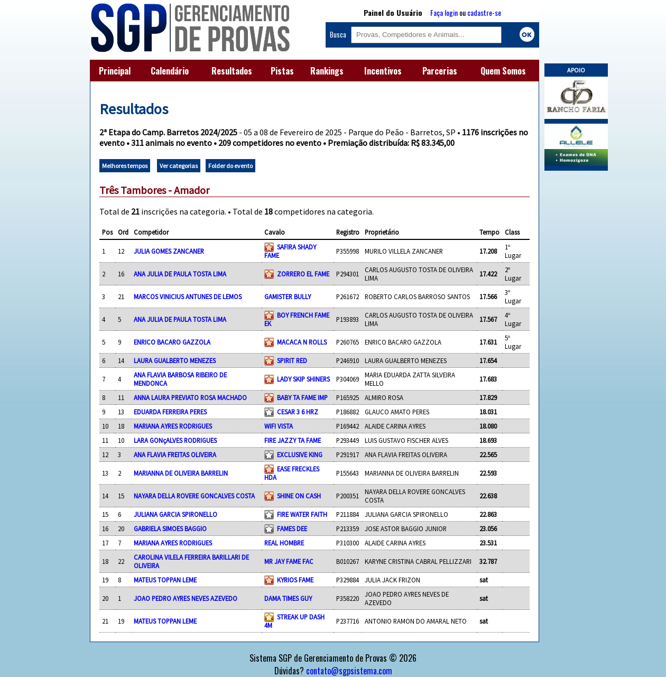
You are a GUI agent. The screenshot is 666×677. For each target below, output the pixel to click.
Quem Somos (503, 70)
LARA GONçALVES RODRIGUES (175, 440)
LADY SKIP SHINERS (303, 379)
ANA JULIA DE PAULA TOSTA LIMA (180, 274)
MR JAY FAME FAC (288, 561)
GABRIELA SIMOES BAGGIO (170, 528)
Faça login (444, 12)
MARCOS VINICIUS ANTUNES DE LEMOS (188, 296)
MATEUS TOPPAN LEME (165, 580)
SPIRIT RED (292, 360)
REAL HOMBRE (284, 543)
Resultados (231, 70)
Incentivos (383, 70)
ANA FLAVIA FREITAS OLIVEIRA (175, 454)
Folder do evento (230, 166)
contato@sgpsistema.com (349, 670)
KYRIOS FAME (295, 580)
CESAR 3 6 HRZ (297, 411)
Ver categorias (179, 166)
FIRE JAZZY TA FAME (292, 440)
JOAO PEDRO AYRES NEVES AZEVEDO (185, 598)
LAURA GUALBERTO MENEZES (175, 360)
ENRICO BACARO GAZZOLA (172, 342)
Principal (115, 70)
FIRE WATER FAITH (302, 514)
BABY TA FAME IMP (302, 397)
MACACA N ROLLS (302, 342)
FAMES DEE (292, 528)
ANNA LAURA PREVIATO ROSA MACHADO (190, 397)
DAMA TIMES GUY (288, 598)
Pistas (282, 70)
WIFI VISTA (278, 426)
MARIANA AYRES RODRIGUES (173, 426)
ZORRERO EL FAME (303, 274)
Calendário (170, 70)
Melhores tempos (124, 166)
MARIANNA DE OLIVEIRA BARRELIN (181, 473)
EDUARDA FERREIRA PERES (170, 411)
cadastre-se (484, 12)
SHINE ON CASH (299, 495)
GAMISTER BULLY (287, 296)
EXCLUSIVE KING (299, 454)
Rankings (327, 70)
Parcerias (439, 70)
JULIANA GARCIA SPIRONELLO (175, 514)
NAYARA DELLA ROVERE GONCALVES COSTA (194, 495)
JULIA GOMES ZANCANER (169, 251)
